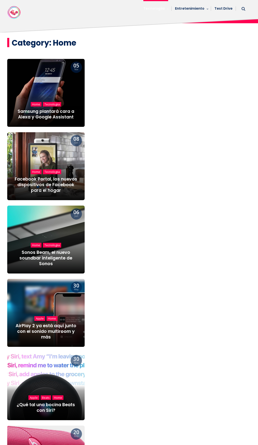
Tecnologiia (155, 9)
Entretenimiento (191, 9)
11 (146, 360)
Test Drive (223, 8)
